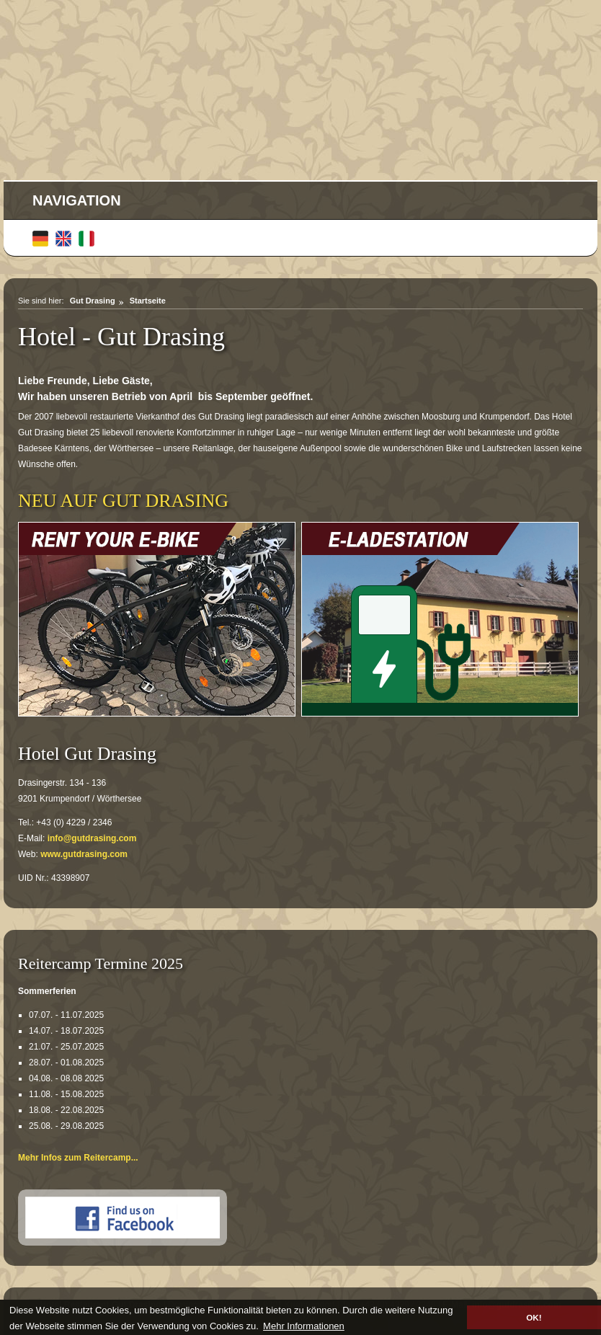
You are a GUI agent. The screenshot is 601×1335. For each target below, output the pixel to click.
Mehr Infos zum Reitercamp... (78, 1158)
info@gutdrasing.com (92, 838)
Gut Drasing (92, 300)
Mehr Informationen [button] (303, 1326)
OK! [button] (533, 1317)
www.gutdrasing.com (84, 854)
